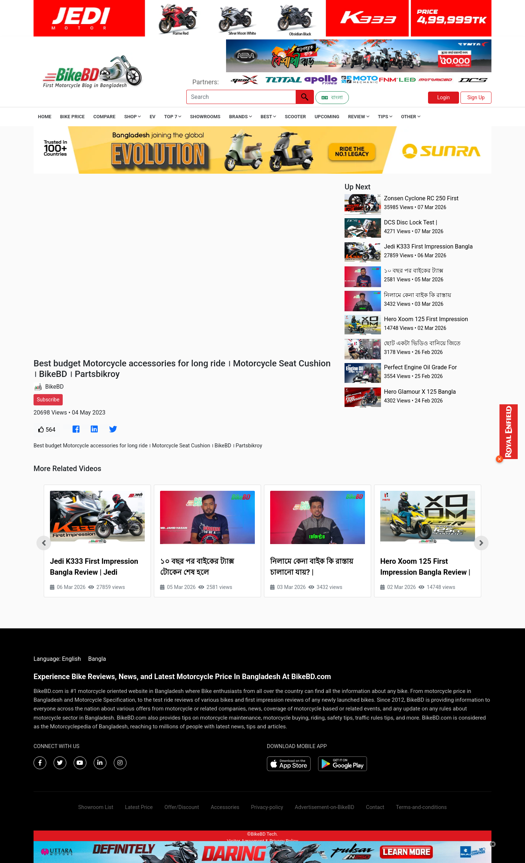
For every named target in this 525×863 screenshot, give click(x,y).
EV (152, 116)
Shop (132, 116)
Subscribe (48, 399)
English (71, 658)
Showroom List (95, 807)
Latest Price (139, 807)
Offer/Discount (181, 807)
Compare (104, 116)
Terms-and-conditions (421, 807)
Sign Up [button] (476, 97)
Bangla (97, 658)
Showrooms (205, 116)
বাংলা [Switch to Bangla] (332, 97)
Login (443, 97)
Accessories (225, 807)
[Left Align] (305, 97)
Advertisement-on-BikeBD (324, 807)
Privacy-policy (267, 807)
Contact (375, 807)
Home (44, 116)
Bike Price (72, 116)
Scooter (295, 116)
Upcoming (327, 116)
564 (46, 429)
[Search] (241, 97)
